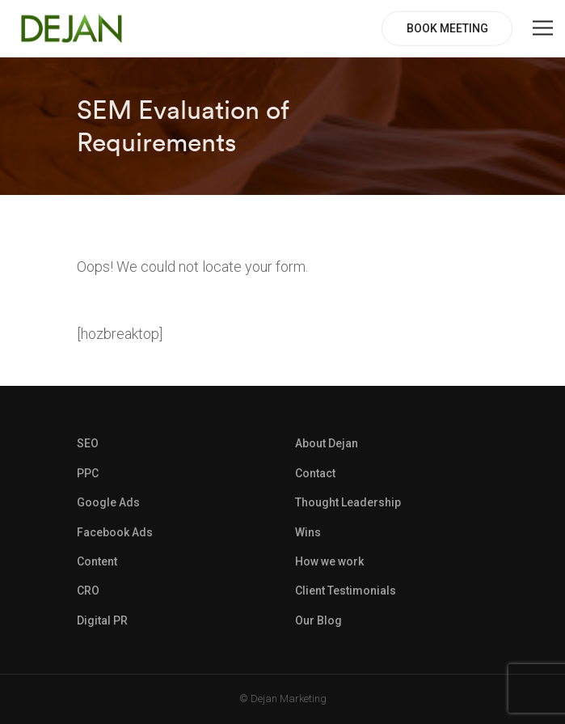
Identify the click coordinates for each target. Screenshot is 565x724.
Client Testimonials (345, 590)
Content (97, 561)
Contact (315, 473)
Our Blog (318, 620)
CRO (88, 590)
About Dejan (326, 443)
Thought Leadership (348, 502)
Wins (308, 532)
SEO (88, 443)
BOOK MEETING (447, 28)
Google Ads (108, 502)
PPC (88, 473)
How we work (329, 561)
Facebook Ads (115, 532)
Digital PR (102, 620)
